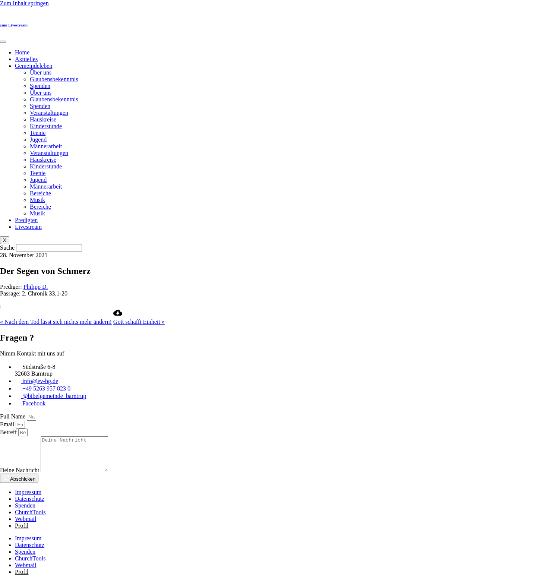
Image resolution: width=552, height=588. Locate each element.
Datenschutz (29, 505)
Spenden (40, 86)
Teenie (37, 133)
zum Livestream (14, 25)
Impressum (28, 499)
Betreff (9, 432)
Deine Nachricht (20, 477)
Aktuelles (26, 59)
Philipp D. (35, 287)
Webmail (25, 525)
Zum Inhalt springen (24, 3)
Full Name (13, 416)
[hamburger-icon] (3, 42)
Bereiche (40, 193)
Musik (37, 200)
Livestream (28, 227)
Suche (7, 247)
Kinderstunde (46, 126)
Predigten (26, 220)
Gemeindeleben (33, 66)
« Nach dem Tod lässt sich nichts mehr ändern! (56, 322)
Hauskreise (43, 119)
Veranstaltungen (49, 113)
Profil (21, 532)
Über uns (40, 72)
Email (8, 424)
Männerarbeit (46, 146)
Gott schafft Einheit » (139, 322)
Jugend (38, 139)
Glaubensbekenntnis (54, 79)
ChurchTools (30, 519)
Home (22, 52)
